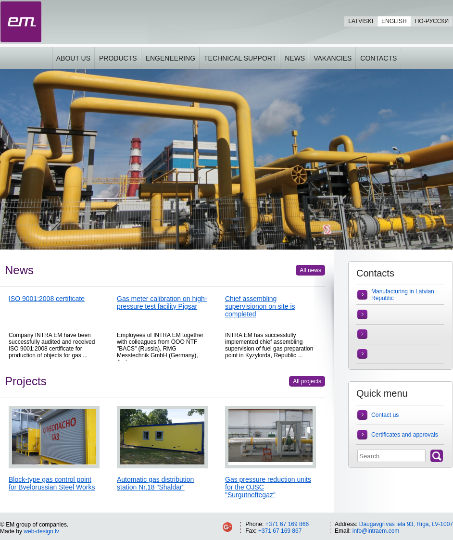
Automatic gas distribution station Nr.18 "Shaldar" (155, 483)
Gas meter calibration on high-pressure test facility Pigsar (162, 302)
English (394, 21)
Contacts (378, 58)
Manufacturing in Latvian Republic (402, 294)
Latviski (360, 21)
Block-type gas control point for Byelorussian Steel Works (52, 483)
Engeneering (170, 58)
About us (73, 58)
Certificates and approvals (404, 434)
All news (310, 270)
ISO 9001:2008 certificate (47, 298)
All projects (307, 381)
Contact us (385, 415)
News (295, 58)
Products (118, 58)
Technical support (240, 58)
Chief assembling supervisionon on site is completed (260, 306)
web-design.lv (41, 531)
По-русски (432, 21)
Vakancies (333, 58)
